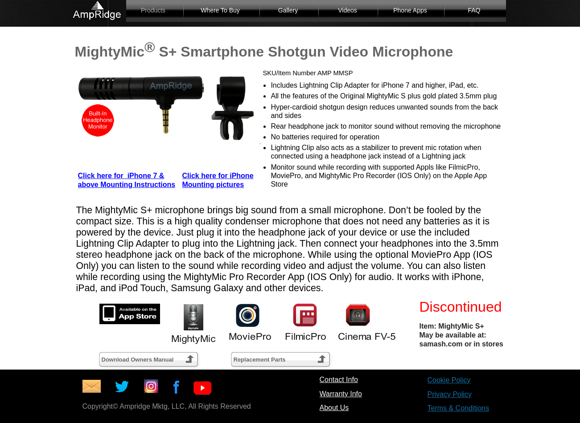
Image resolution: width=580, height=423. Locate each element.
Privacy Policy (450, 394)
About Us (334, 407)
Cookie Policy (449, 380)
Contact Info (339, 379)
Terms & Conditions (459, 408)
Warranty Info (341, 394)
